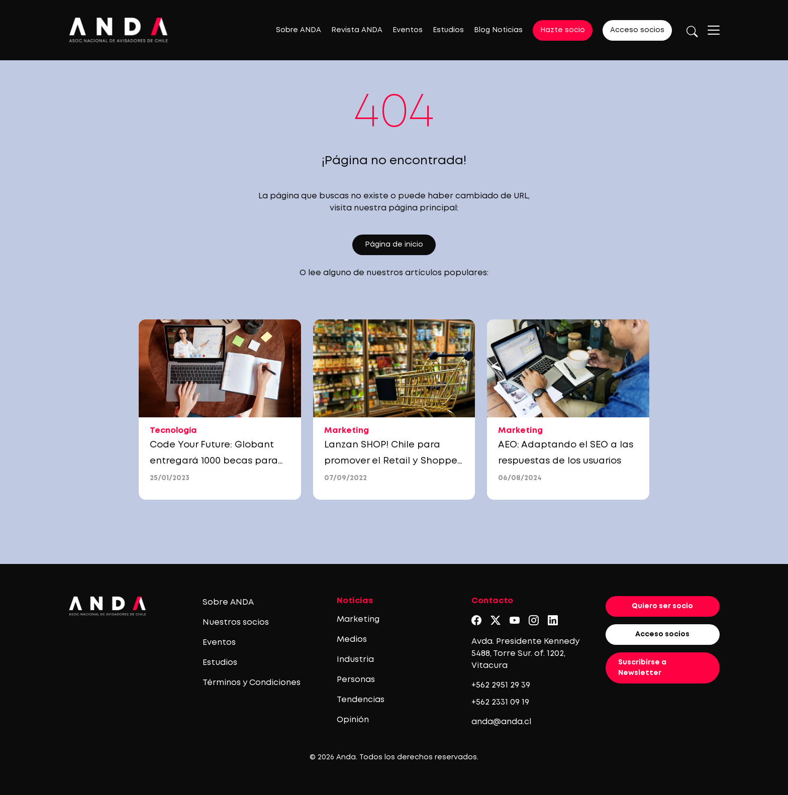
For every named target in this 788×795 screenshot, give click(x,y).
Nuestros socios (236, 622)
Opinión (353, 720)
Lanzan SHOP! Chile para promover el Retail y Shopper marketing (392, 461)
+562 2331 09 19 (500, 702)
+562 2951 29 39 (500, 685)
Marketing (358, 619)
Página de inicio (394, 245)
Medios (352, 639)
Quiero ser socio (662, 606)
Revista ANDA (356, 30)
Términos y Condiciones (252, 683)
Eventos (407, 30)
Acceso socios (637, 30)
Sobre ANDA (298, 30)
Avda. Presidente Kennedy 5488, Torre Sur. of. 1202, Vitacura (525, 653)
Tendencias (360, 700)
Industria (355, 659)
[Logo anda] (118, 30)
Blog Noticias (498, 30)
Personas (356, 680)
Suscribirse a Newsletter (642, 667)
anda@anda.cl (501, 722)
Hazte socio (562, 30)
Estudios (448, 30)
